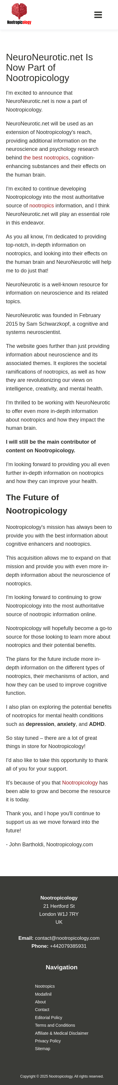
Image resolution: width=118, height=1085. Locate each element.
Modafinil (43, 994)
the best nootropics (45, 158)
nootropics (41, 206)
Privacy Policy (48, 1041)
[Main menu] (98, 15)
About (40, 1002)
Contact (42, 1009)
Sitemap (42, 1048)
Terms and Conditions (55, 1025)
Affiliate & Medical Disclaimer (61, 1033)
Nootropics (45, 986)
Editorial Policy (48, 1017)
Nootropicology (80, 783)
